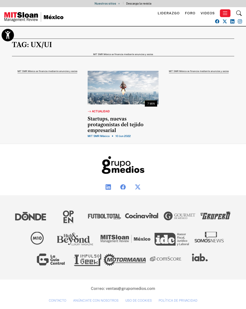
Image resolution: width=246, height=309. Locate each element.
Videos (208, 13)
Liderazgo (169, 13)
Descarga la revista (138, 3)
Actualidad (99, 112)
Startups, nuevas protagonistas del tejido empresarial (116, 124)
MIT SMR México (99, 136)
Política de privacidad (178, 300)
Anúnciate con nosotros (96, 300)
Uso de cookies (138, 300)
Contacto (57, 300)
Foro (190, 13)
